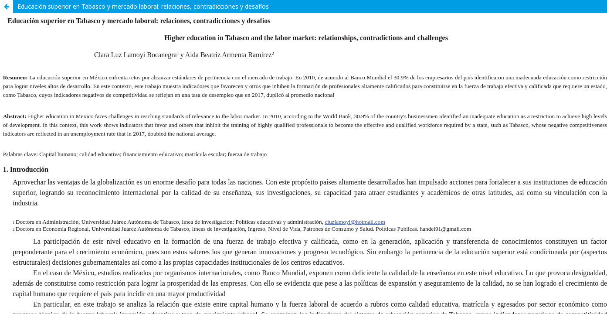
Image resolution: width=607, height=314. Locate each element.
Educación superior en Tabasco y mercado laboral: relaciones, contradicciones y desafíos (143, 6)
